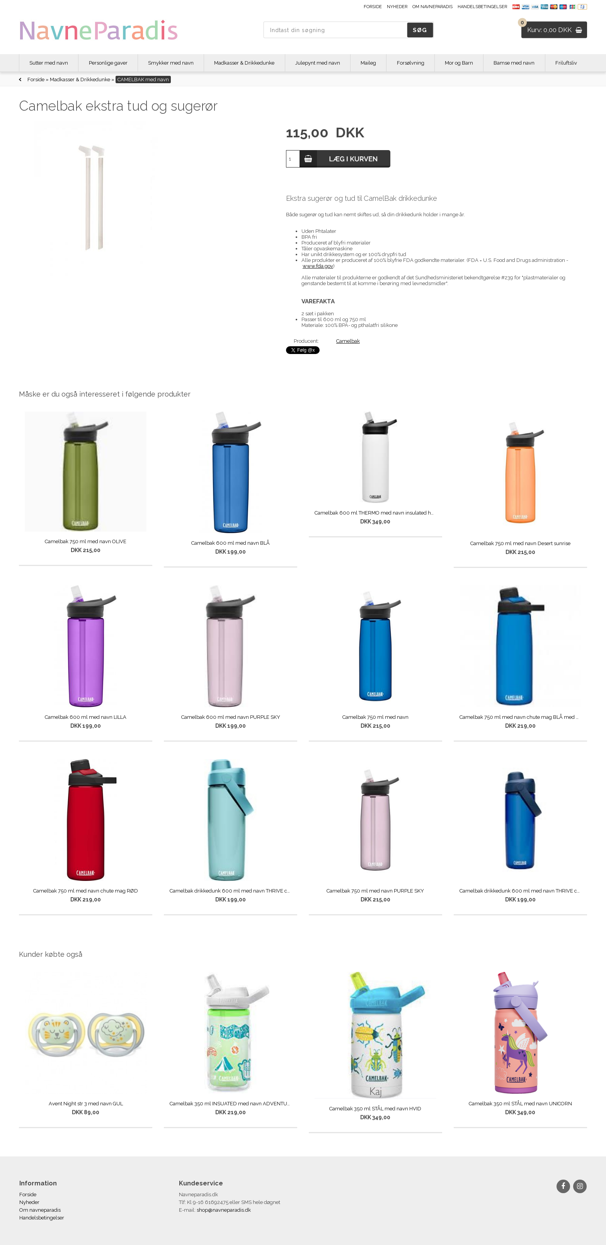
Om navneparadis (432, 6)
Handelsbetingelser (482, 6)
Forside (373, 6)
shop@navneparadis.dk (224, 1210)
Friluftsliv (566, 63)
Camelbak (348, 341)
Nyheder (397, 6)
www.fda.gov (318, 266)
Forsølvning (410, 63)
